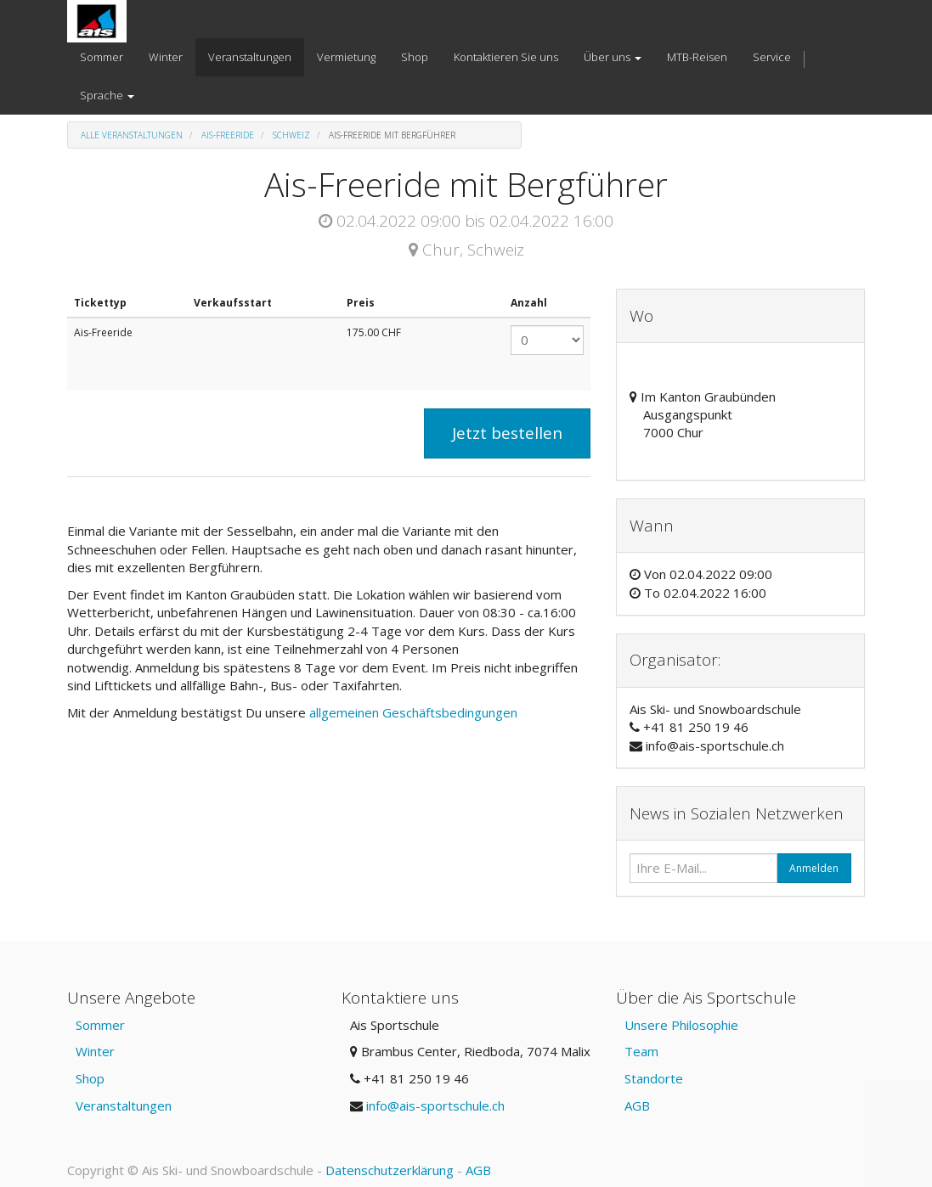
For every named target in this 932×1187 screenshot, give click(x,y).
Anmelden (814, 868)
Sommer (100, 1024)
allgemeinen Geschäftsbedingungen (415, 712)
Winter (95, 1051)
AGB (637, 1105)
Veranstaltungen (124, 1105)
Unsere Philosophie (681, 1024)
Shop (90, 1078)
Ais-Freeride (227, 135)
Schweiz (291, 135)
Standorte (653, 1078)
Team (641, 1051)
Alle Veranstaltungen (132, 135)
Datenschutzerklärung (389, 1170)
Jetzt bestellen (507, 433)
